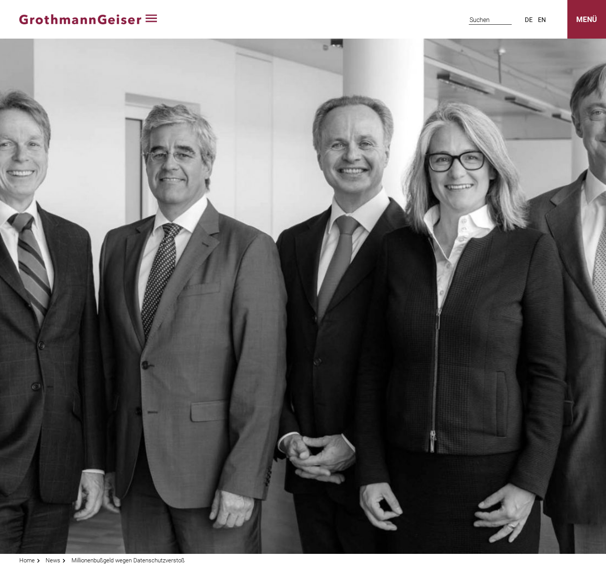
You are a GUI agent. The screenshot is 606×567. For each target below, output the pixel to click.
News (53, 560)
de (529, 20)
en (542, 20)
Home (27, 560)
